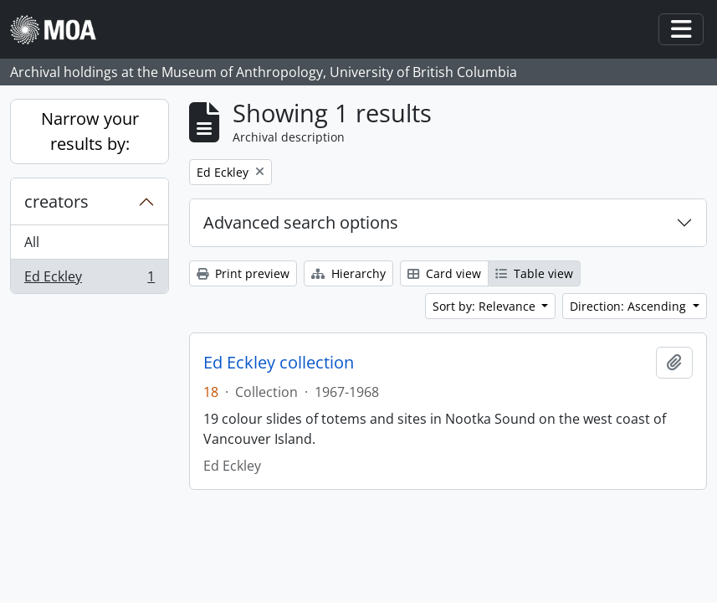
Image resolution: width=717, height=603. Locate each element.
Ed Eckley (89, 279)
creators (56, 201)
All (31, 242)
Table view (534, 273)
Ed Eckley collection (278, 363)
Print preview (243, 273)
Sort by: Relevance (486, 306)
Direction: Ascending (629, 306)
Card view (444, 273)
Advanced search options (300, 222)
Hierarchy (348, 273)
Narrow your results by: (90, 131)
